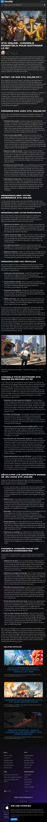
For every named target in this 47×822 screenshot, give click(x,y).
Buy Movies (27, 768)
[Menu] (2, 1)
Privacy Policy (17, 816)
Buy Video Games (29, 763)
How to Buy (27, 758)
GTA (17, 52)
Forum (26, 777)
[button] (44, 5)
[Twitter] (20, 801)
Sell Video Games (8, 765)
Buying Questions (29, 755)
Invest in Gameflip (29, 787)
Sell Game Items (8, 763)
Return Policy (27, 779)
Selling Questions (8, 760)
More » (24, 676)
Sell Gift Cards (8, 768)
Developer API (28, 782)
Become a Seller (8, 755)
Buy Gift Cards (28, 765)
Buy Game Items (28, 760)
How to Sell (7, 758)
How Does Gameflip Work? (11, 775)
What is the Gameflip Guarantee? (13, 777)
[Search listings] (23, 5)
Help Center (27, 775)
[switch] (7, 791)
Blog (5, 812)
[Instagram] (22, 801)
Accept (14, 819)
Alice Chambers (10, 52)
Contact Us (27, 784)
